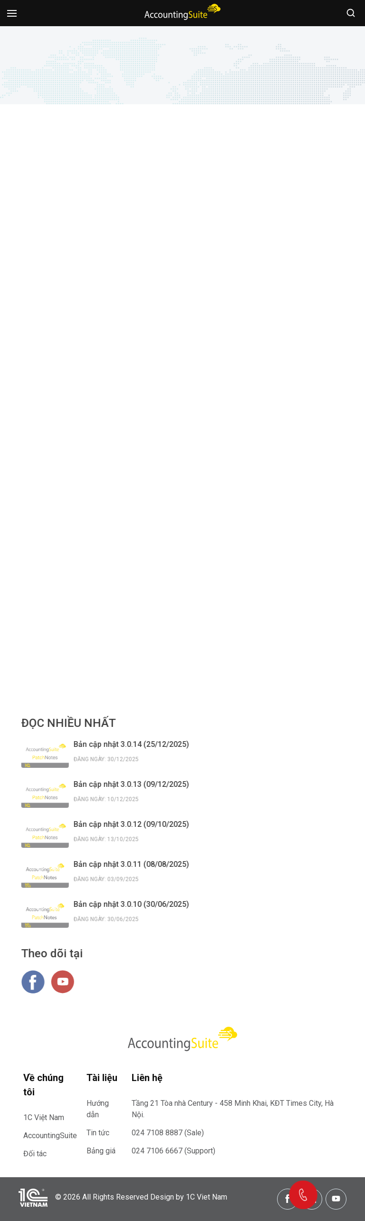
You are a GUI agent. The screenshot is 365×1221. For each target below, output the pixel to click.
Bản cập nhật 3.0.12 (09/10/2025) (136, 824)
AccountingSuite (50, 1135)
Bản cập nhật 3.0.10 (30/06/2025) (136, 904)
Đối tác (35, 1153)
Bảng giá (100, 1150)
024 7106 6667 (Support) (173, 1150)
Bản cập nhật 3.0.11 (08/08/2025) (136, 864)
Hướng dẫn (97, 1109)
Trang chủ (141, 74)
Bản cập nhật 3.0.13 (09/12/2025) (136, 784)
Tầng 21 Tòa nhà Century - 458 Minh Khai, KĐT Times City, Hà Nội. (233, 1109)
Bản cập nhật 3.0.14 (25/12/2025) (136, 744)
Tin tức (97, 1132)
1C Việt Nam (43, 1117)
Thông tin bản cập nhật (202, 74)
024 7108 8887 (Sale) (168, 1132)
